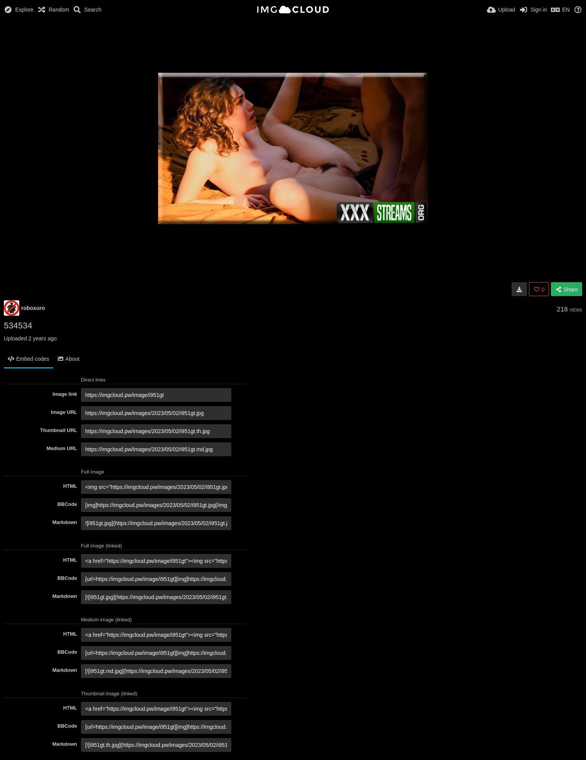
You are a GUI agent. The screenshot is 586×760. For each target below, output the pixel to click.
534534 (18, 325)
